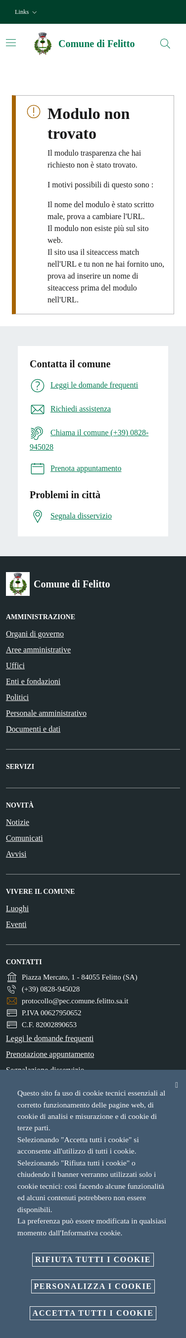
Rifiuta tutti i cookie (93, 1259)
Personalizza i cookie (93, 1286)
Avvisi (16, 854)
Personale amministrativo (46, 713)
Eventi (16, 924)
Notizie (17, 822)
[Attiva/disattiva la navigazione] (11, 43)
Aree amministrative (38, 649)
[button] (27, 12)
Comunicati (24, 838)
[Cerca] (165, 44)
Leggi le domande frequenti (49, 1038)
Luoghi (17, 908)
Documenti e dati (33, 729)
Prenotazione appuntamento (50, 1054)
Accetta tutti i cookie (93, 1313)
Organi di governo (35, 634)
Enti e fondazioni (33, 681)
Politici (17, 697)
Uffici (15, 665)
